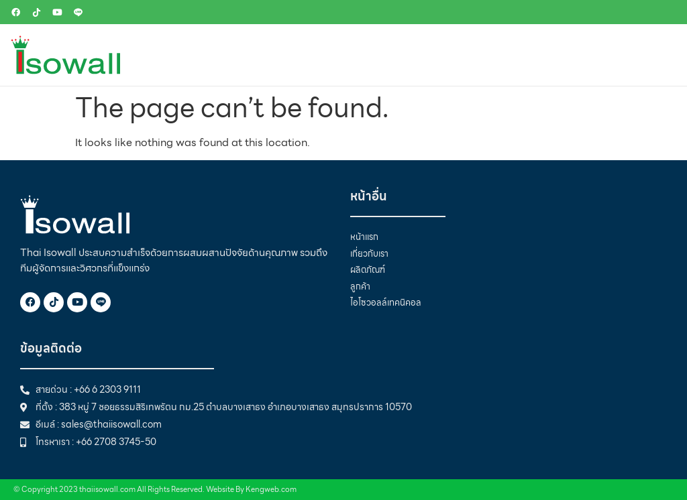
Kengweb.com (271, 489)
